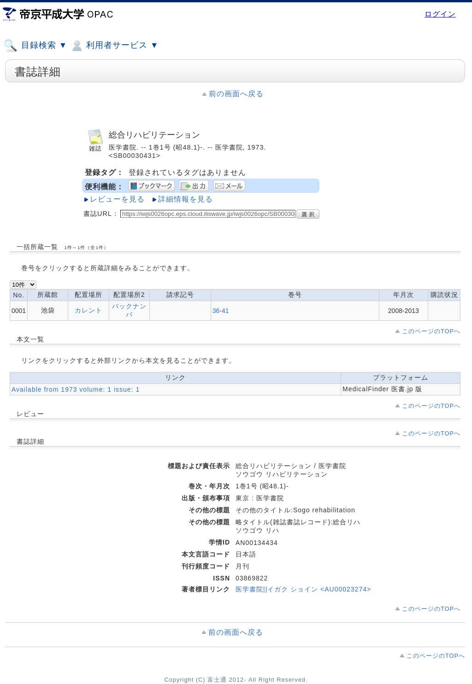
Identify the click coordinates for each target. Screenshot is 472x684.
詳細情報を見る (185, 199)
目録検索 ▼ (35, 45)
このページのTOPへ (431, 331)
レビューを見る (117, 199)
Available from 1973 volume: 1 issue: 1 (76, 389)
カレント (88, 310)
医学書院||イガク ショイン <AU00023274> (303, 589)
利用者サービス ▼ (114, 45)
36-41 (220, 310)
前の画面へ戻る (236, 94)
